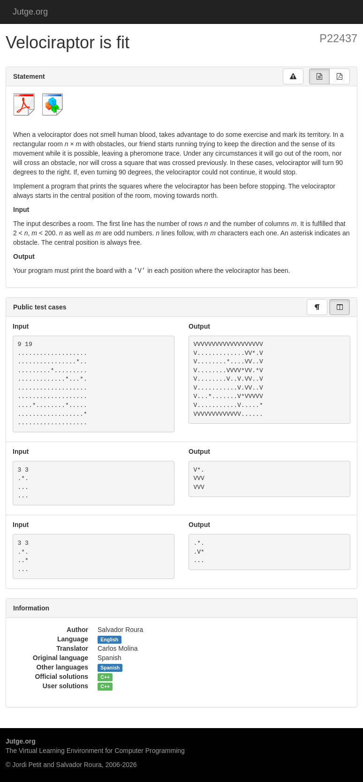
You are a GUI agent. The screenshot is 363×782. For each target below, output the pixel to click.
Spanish (110, 667)
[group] (319, 76)
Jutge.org (30, 11)
